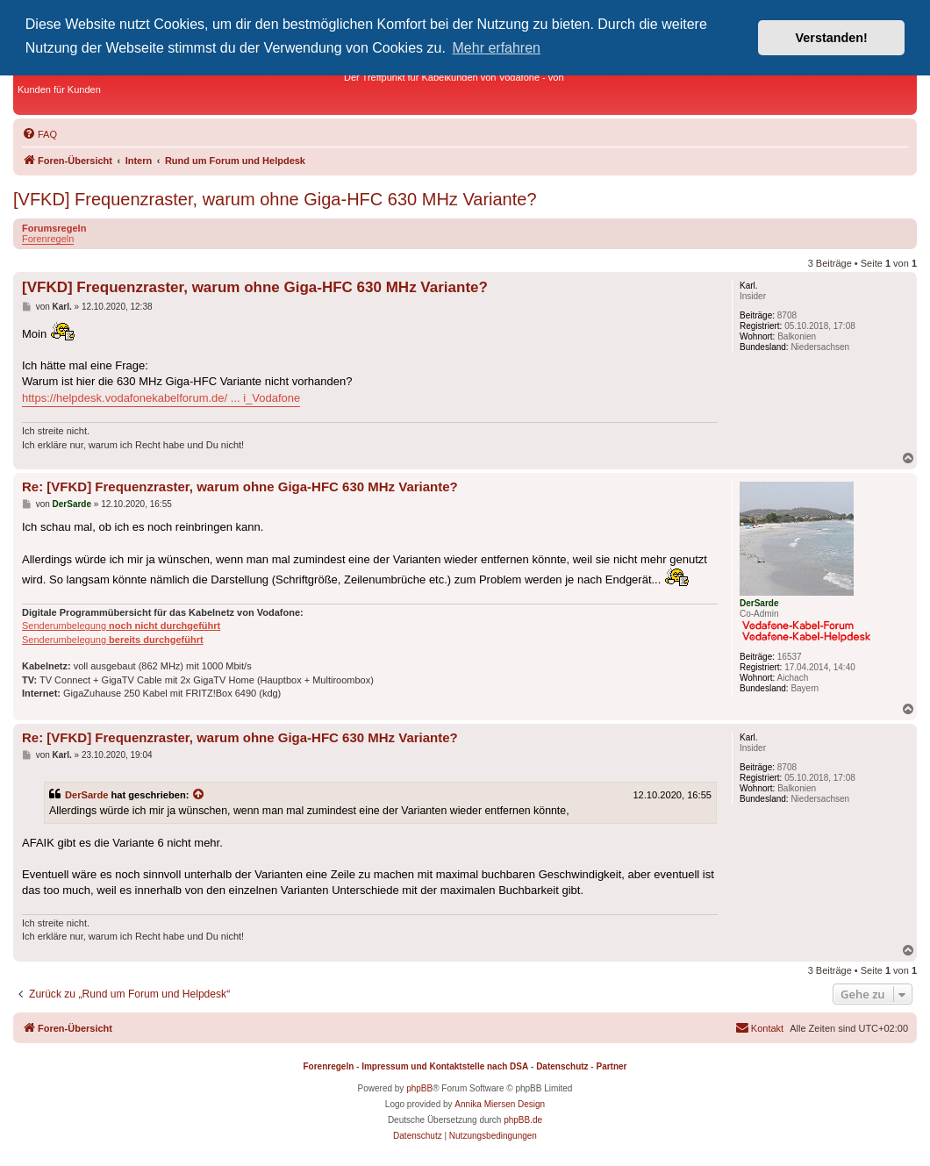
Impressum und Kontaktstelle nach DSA (444, 1066)
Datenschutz (562, 1066)
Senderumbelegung (121, 625)
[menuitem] (39, 134)
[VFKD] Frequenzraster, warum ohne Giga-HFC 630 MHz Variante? (275, 199)
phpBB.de (523, 1120)
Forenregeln (48, 238)
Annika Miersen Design (499, 1104)
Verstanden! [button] (832, 38)
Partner (611, 1066)
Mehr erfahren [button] (497, 47)
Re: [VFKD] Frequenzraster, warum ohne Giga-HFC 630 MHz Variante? (240, 486)
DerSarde (86, 795)
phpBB (419, 1088)
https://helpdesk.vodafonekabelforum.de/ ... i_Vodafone (161, 397)
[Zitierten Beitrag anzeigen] (199, 795)
